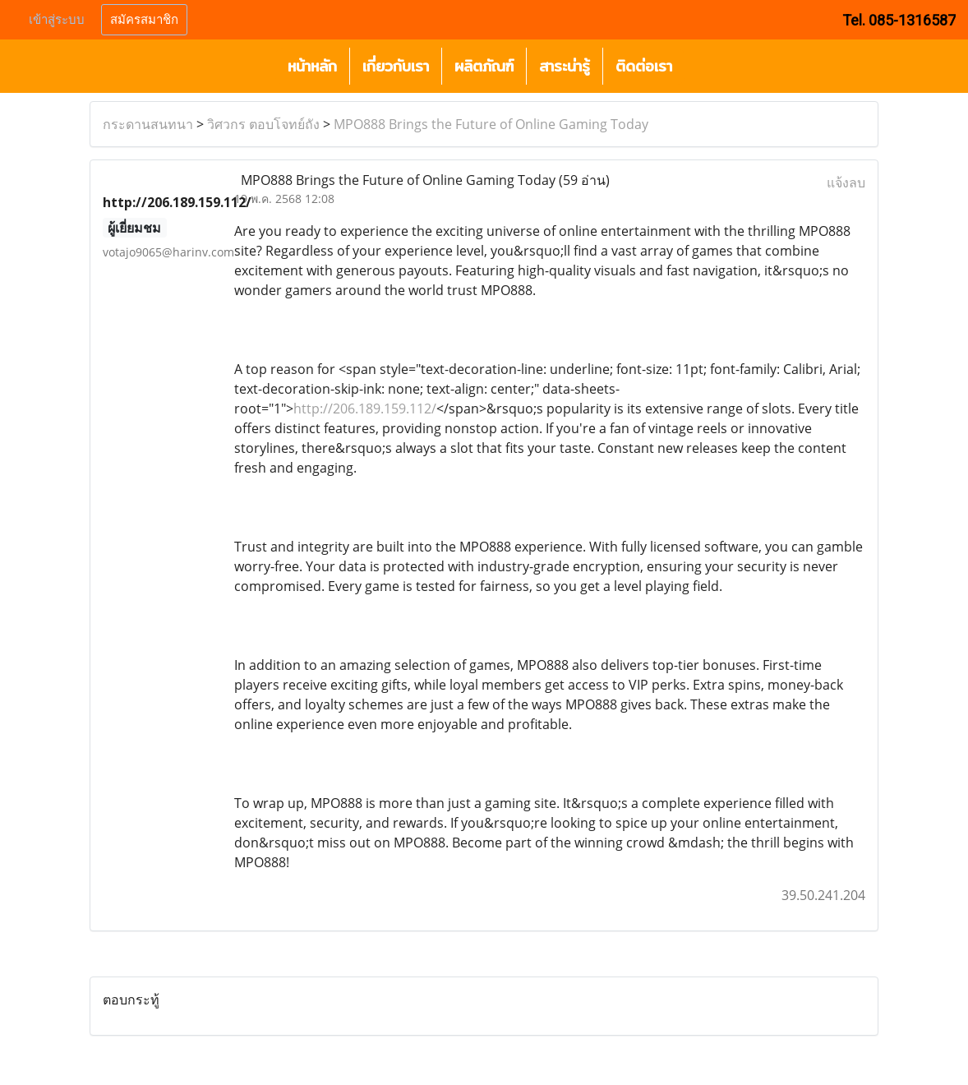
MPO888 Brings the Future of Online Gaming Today (491, 124)
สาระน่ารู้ (564, 66)
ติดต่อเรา (643, 66)
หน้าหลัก (312, 66)
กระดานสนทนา (148, 124)
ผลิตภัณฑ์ (484, 66)
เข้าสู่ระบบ (57, 19)
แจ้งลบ (846, 182)
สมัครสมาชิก (144, 19)
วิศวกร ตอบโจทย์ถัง (263, 124)
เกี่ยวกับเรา (395, 66)
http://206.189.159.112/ (364, 408)
